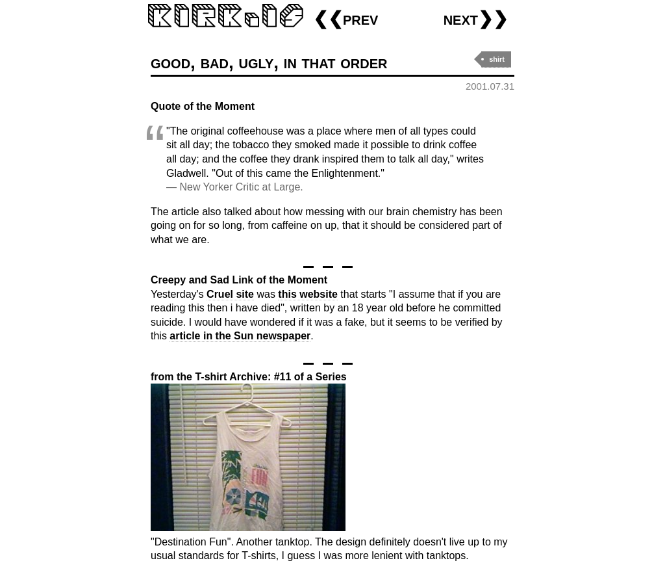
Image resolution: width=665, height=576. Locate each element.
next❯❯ (476, 18)
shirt (497, 59)
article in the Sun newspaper (239, 335)
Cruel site (230, 294)
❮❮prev (345, 18)
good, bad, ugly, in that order (269, 62)
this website (308, 294)
